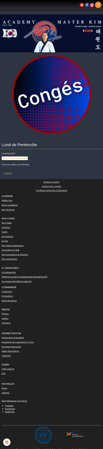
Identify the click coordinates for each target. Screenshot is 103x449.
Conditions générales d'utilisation (51, 190)
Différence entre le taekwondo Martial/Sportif (24, 276)
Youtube (9, 405)
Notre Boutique (9, 300)
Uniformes (7, 291)
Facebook (10, 411)
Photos (5, 313)
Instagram (10, 408)
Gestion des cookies (51, 186)
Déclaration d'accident (13, 337)
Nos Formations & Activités (15, 254)
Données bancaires (11, 346)
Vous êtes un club (10, 249)
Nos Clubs (7, 222)
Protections (7, 296)
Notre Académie (10, 205)
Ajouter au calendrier (15, 158)
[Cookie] (7, 442)
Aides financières (10, 351)
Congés (7, 173)
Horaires (6, 227)
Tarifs (4, 231)
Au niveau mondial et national (16, 281)
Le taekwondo (9, 272)
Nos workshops (9, 258)
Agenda (5, 392)
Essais (5, 240)
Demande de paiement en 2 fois (18, 342)
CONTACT (6, 355)
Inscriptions (7, 236)
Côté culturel (8, 368)
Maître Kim (7, 200)
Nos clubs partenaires (13, 245)
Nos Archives (8, 209)
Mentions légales (51, 182)
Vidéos (5, 318)
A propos (6, 322)
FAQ (4, 373)
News (4, 388)
